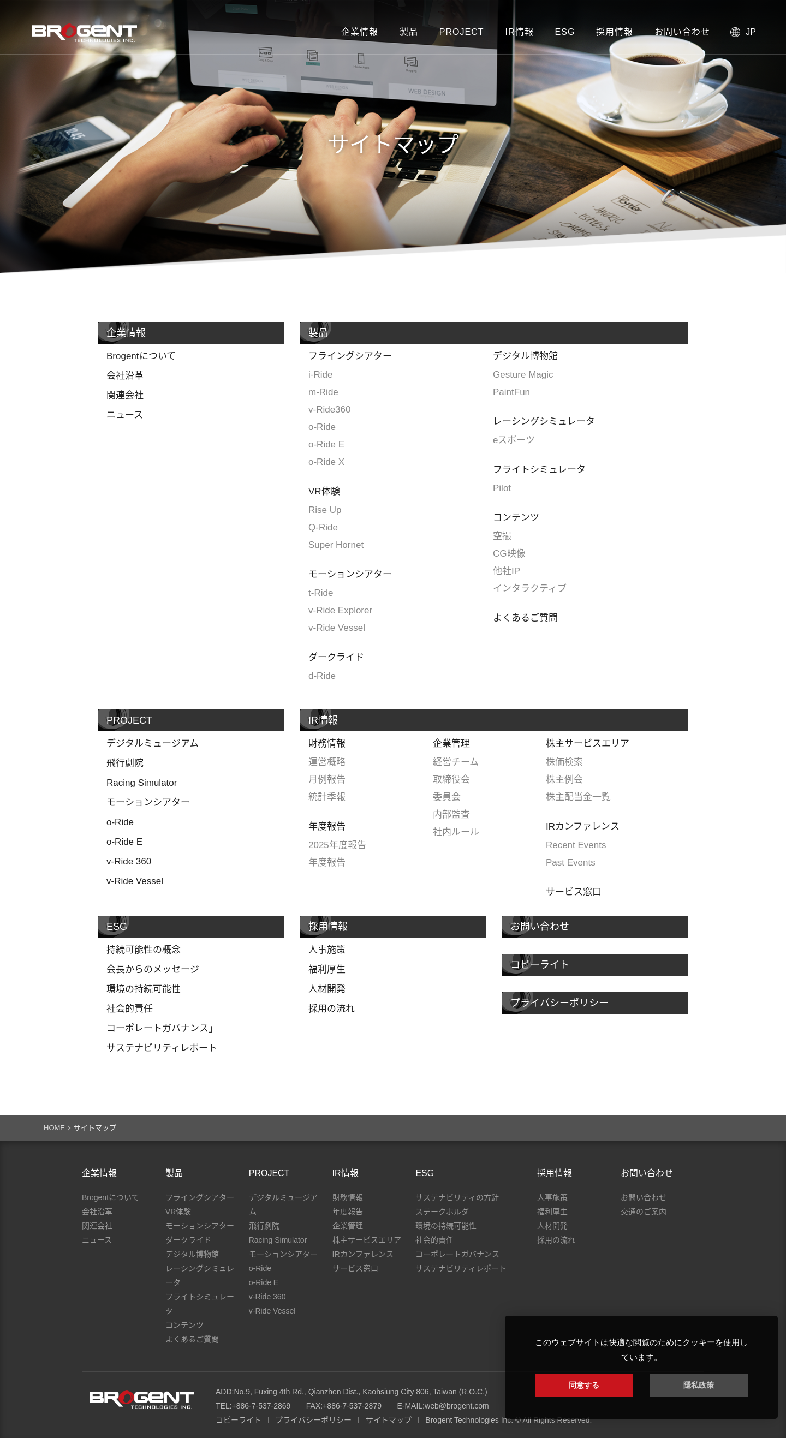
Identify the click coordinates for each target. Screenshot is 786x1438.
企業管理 (451, 743)
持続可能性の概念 (143, 950)
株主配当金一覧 (578, 797)
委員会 (447, 797)
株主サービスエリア (587, 743)
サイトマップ (389, 1420)
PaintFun (511, 392)
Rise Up (324, 510)
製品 (409, 32)
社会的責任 (129, 1009)
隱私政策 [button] (698, 1385)
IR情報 (519, 32)
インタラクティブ (530, 588)
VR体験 (324, 491)
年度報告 (327, 826)
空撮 (502, 536)
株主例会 (564, 779)
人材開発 (327, 989)
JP (751, 32)
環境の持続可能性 (143, 989)
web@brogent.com (457, 1405)
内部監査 (451, 814)
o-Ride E (326, 444)
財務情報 (327, 743)
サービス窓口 (574, 892)
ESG (565, 32)
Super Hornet (336, 545)
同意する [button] (584, 1385)
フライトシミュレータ (539, 469)
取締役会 (451, 779)
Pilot (502, 488)
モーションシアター (350, 574)
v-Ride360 (329, 409)
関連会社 (125, 395)
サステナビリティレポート (161, 1048)
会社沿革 (125, 376)
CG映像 (509, 553)
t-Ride (320, 593)
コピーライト (539, 964)
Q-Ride (323, 527)
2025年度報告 (337, 845)
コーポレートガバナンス (457, 1254)
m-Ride (323, 392)
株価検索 (564, 762)
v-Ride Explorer (340, 610)
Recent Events (576, 845)
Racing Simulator (141, 783)
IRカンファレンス (583, 826)
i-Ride (320, 374)
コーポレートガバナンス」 (162, 1028)
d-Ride (322, 676)
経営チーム (456, 762)
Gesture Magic (523, 374)
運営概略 (327, 762)
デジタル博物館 (525, 356)
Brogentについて (141, 356)
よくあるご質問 (525, 618)
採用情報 (614, 32)
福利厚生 (327, 969)
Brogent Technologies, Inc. (142, 1399)
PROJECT (461, 32)
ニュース (124, 415)
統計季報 (327, 797)
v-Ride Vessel (336, 628)
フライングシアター (350, 356)
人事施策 (327, 950)
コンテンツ (516, 517)
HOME (54, 1128)
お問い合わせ (682, 32)
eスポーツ (514, 440)
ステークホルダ (442, 1211)
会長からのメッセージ (152, 969)
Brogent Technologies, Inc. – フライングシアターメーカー (85, 32)
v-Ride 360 (128, 861)
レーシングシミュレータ (544, 421)
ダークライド (336, 657)
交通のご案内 (643, 1211)
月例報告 (327, 779)
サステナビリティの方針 (457, 1197)
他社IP (506, 571)
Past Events (571, 862)
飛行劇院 (125, 763)
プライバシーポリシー (559, 1003)
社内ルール (456, 832)
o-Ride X (326, 462)
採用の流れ (331, 1009)
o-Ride (322, 427)
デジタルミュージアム (152, 743)
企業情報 (359, 32)
